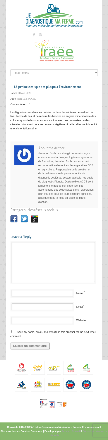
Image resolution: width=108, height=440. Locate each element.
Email (79, 306)
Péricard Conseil (71, 431)
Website (81, 320)
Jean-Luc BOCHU (26, 98)
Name (79, 293)
